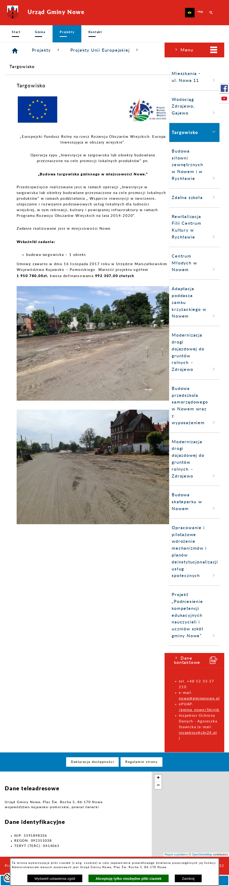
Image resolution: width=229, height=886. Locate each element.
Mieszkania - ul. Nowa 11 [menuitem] (30, 77)
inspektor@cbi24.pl (33, 733)
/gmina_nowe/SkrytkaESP (39, 710)
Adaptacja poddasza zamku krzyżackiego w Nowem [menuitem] (30, 303)
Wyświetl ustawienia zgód (54, 878)
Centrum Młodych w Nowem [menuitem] (30, 263)
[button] (190, 12)
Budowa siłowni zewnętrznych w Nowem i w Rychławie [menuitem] (30, 165)
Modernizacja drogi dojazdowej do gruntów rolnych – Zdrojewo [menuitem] (30, 352)
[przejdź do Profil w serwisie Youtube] (224, 98)
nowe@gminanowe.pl (34, 698)
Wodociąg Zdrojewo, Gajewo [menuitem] (30, 107)
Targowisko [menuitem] (30, 132)
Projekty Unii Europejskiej (160, 50)
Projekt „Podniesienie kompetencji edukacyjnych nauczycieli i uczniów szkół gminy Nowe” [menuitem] (30, 615)
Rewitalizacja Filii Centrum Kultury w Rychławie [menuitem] (30, 227)
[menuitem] (16, 33)
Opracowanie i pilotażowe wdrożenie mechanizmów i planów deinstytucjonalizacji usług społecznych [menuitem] (30, 552)
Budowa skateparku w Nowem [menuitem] (30, 502)
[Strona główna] (70, 51)
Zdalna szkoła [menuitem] (30, 197)
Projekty (101, 50)
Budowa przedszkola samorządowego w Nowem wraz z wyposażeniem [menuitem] (30, 406)
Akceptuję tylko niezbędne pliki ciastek (129, 878)
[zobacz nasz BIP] (200, 12)
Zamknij (188, 878)
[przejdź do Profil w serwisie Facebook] (224, 88)
